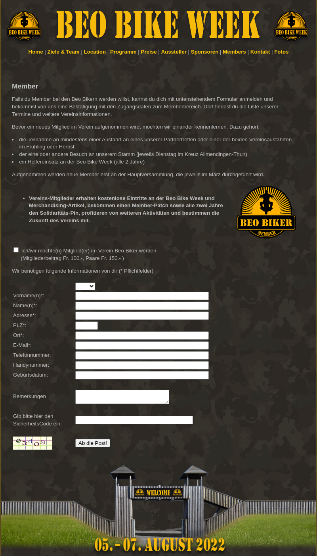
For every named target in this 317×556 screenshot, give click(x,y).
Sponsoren (205, 52)
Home (36, 52)
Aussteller (173, 52)
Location (95, 52)
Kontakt (260, 52)
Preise (149, 52)
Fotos (281, 52)
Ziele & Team (63, 52)
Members (234, 52)
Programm (123, 52)
